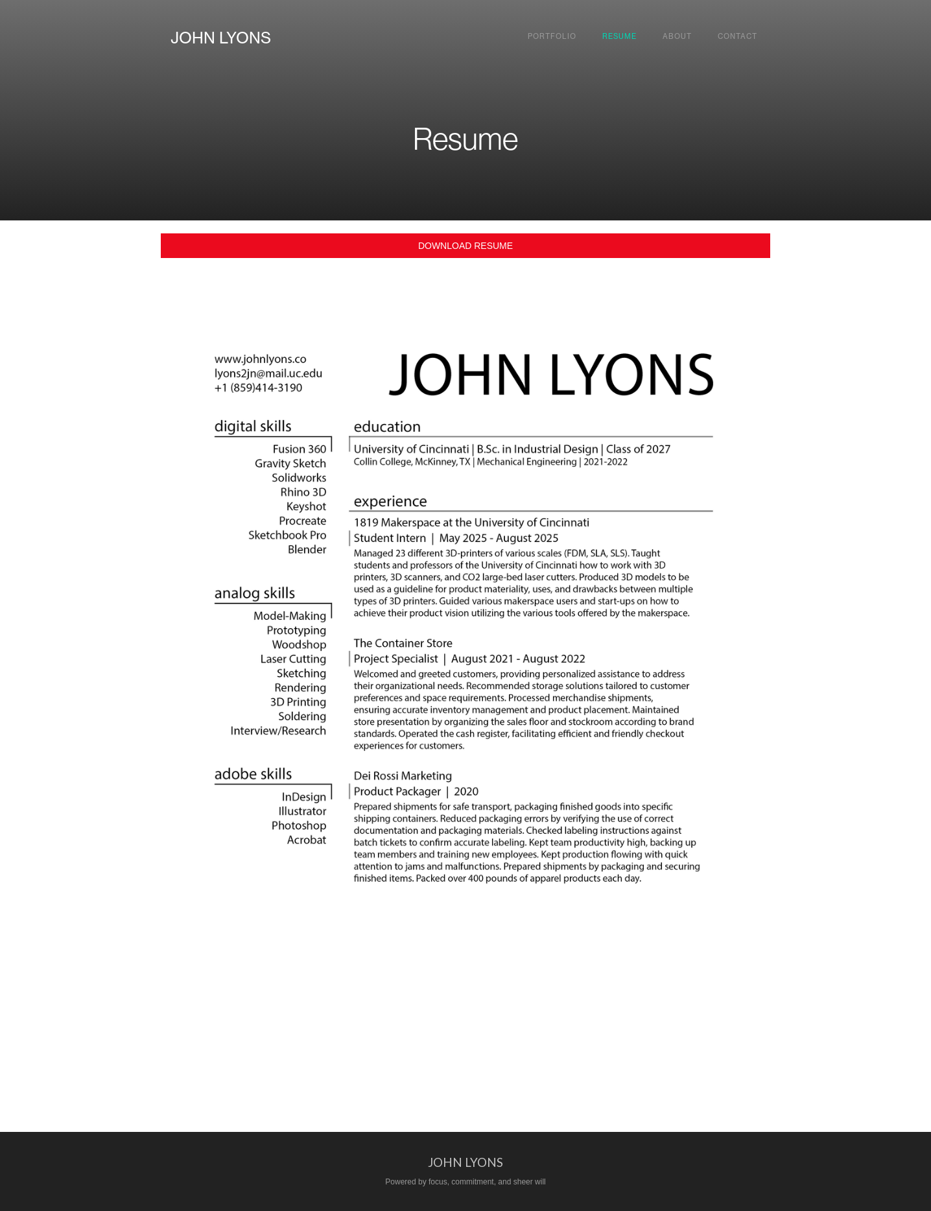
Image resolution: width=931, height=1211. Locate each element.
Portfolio (552, 36)
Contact (737, 36)
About (677, 36)
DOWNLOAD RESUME (465, 246)
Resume (619, 36)
